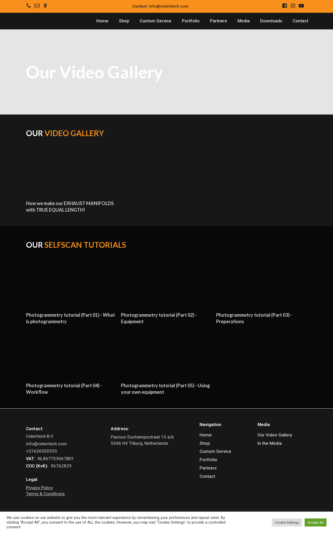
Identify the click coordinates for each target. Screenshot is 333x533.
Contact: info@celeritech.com (160, 6)
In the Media (270, 443)
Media (244, 20)
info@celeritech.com (46, 443)
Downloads (271, 20)
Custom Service (155, 20)
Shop (124, 20)
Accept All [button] (315, 522)
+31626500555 (41, 451)
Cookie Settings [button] (287, 522)
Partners (218, 20)
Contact (300, 20)
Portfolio (191, 20)
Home (102, 20)
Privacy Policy (39, 487)
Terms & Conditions (45, 493)
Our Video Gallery (275, 434)
